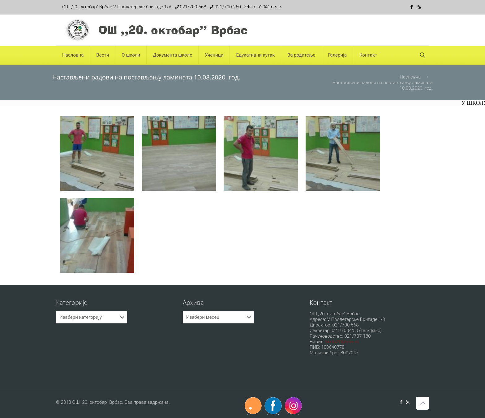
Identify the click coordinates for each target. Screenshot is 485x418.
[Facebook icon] (411, 7)
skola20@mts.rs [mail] (265, 7)
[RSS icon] (419, 7)
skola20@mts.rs (341, 341)
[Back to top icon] (422, 403)
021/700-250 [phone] (228, 7)
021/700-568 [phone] (193, 7)
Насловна (410, 77)
